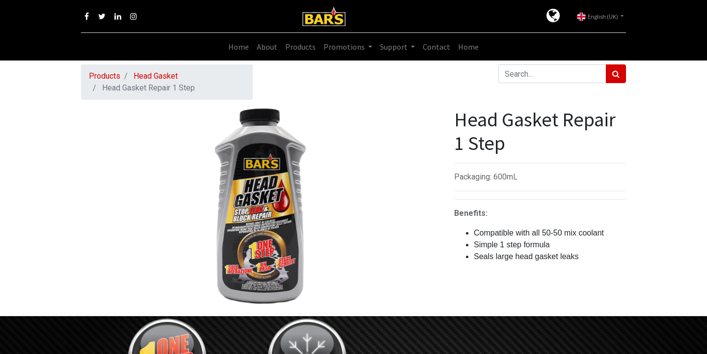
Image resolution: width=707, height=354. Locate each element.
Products (104, 76)
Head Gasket (156, 76)
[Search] (616, 73)
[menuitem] (238, 47)
